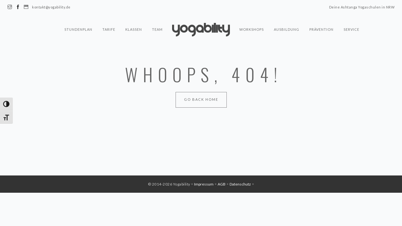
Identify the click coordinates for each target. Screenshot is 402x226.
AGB (221, 184)
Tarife (108, 29)
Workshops (251, 29)
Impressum (204, 184)
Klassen (133, 29)
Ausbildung (286, 29)
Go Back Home (201, 99)
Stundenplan (78, 29)
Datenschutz (240, 184)
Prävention (321, 29)
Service (351, 29)
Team (157, 29)
